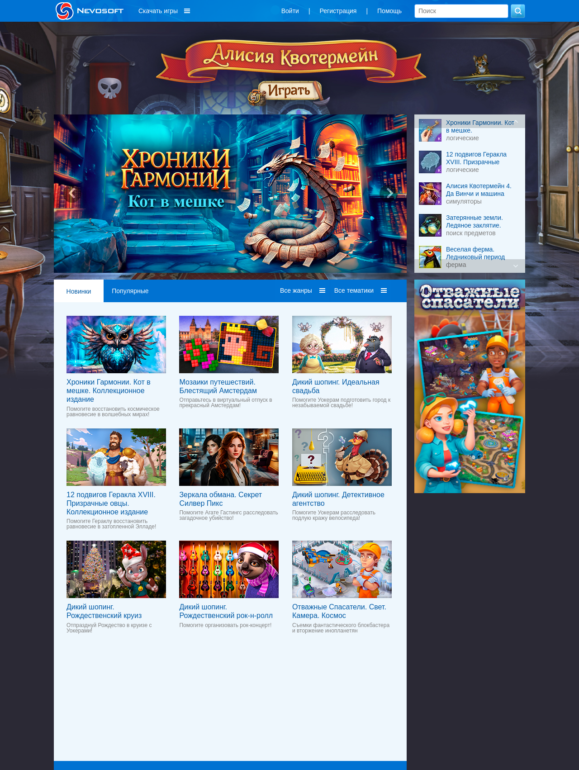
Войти (290, 10)
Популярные (130, 291)
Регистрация (338, 10)
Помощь (389, 10)
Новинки (78, 291)
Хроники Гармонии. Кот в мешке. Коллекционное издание (108, 390)
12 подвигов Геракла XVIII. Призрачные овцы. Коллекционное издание (111, 503)
